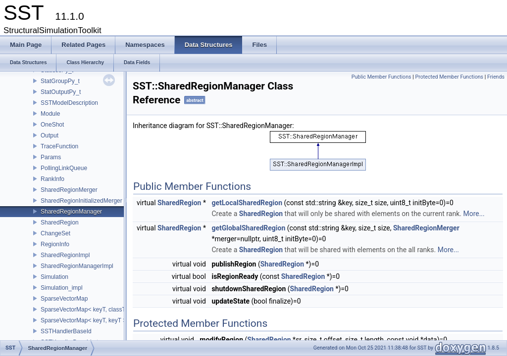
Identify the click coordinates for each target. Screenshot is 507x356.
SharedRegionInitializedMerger (81, 200)
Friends (496, 77)
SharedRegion (60, 222)
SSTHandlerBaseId (66, 331)
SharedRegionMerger (69, 189)
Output (49, 135)
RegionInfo (55, 244)
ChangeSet (55, 233)
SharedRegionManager (71, 211)
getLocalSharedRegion (246, 203)
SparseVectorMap (64, 298)
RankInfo (52, 179)
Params (51, 157)
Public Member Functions (381, 77)
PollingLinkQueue (64, 168)
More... (473, 214)
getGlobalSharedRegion (248, 228)
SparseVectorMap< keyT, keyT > (83, 320)
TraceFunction (59, 146)
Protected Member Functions (449, 77)
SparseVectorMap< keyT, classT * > (88, 309)
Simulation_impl (62, 287)
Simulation (54, 276)
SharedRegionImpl (65, 255)
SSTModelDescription (69, 102)
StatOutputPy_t (61, 92)
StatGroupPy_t (60, 81)
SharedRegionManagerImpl (77, 266)
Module (50, 113)
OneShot (52, 124)
